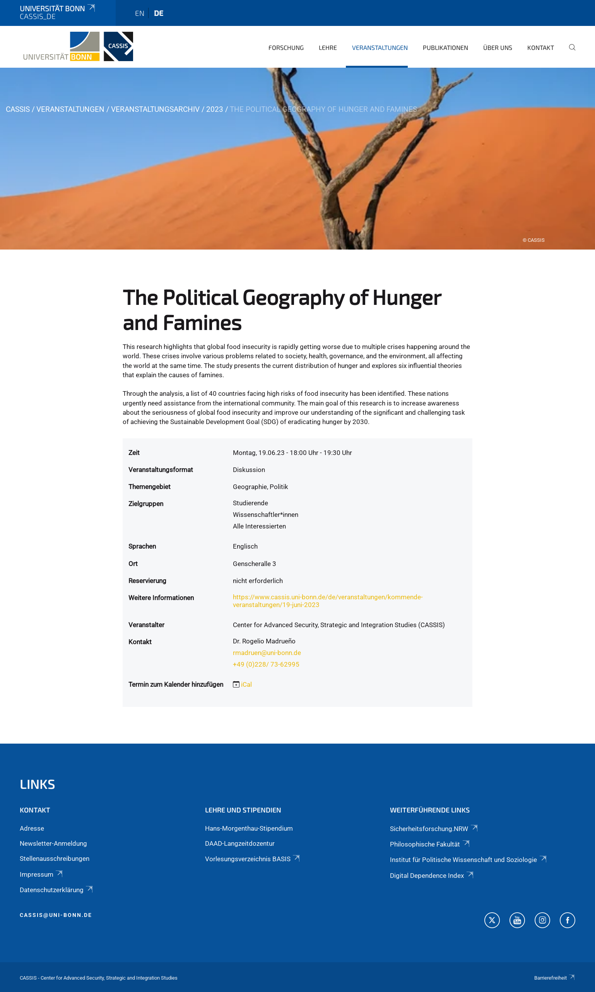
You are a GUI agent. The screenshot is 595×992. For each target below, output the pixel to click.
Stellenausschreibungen (54, 858)
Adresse (32, 828)
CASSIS (18, 109)
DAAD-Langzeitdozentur (240, 843)
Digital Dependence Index (432, 875)
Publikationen (445, 47)
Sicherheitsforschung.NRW (434, 829)
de (158, 13)
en (139, 13)
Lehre (328, 47)
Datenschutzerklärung (57, 890)
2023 (214, 109)
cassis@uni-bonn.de (56, 915)
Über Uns (497, 47)
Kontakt (540, 47)
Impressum (42, 874)
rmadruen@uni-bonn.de (267, 653)
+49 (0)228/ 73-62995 (266, 664)
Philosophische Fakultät (430, 844)
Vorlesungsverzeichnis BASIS (253, 859)
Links (37, 784)
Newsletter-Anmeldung (53, 843)
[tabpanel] (297, 159)
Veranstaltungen (380, 47)
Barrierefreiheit (554, 978)
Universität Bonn (58, 8)
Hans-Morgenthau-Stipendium (249, 828)
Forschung (286, 47)
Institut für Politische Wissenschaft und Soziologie (468, 860)
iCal (246, 684)
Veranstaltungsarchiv (155, 109)
